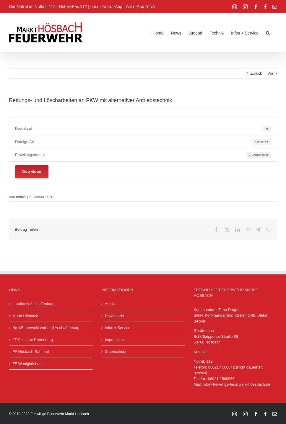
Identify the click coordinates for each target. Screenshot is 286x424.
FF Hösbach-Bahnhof (30, 351)
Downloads (114, 316)
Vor (270, 73)
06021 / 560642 (221, 367)
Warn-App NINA (140, 6)
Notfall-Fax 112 (73, 6)
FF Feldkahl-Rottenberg (32, 340)
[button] (268, 32)
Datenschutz (115, 351)
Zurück (256, 73)
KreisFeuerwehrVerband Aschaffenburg (45, 327)
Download (31, 171)
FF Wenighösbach (27, 363)
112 (209, 361)
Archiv (110, 304)
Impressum (114, 340)
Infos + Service (117, 327)
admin (21, 197)
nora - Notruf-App (106, 6)
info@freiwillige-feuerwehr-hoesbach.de (236, 384)
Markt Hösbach (25, 316)
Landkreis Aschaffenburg (33, 304)
